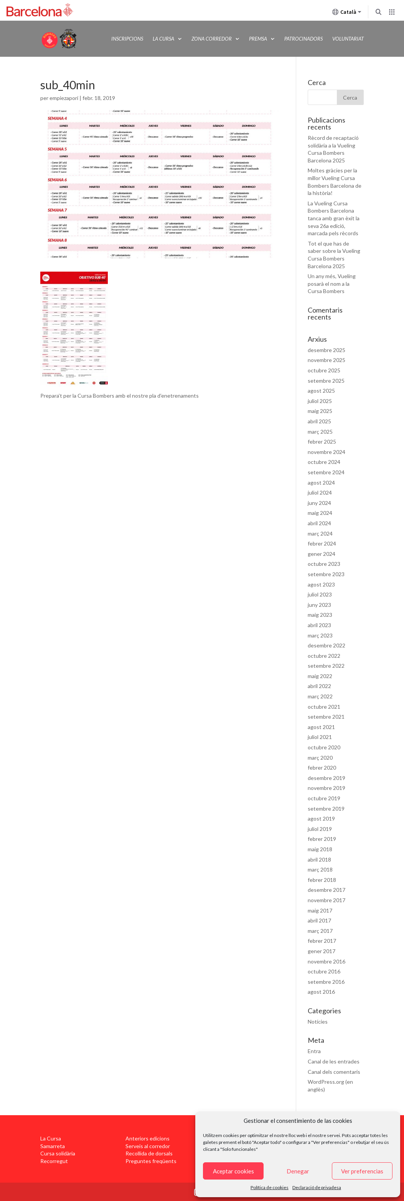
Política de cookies (270, 1187)
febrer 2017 (322, 940)
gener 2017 (321, 951)
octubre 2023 (324, 563)
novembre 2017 (326, 900)
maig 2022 (320, 676)
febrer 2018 (322, 880)
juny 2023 (319, 604)
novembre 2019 (326, 788)
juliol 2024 (320, 492)
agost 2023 (321, 584)
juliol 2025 (320, 401)
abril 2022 (319, 686)
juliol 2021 (320, 737)
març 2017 (320, 930)
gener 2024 (321, 554)
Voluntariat (348, 39)
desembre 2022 (326, 645)
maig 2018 (320, 849)
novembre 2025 (326, 360)
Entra (314, 1051)
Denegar (298, 1171)
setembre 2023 (326, 574)
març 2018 (320, 869)
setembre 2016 (326, 981)
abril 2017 (319, 920)
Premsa (258, 39)
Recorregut (54, 1161)
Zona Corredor (211, 39)
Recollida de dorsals (149, 1153)
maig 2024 (320, 513)
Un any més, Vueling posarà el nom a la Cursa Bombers (332, 283)
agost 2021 (321, 727)
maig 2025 (320, 411)
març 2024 (320, 533)
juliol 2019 (320, 829)
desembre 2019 (326, 778)
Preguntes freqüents (150, 1161)
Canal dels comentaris (334, 1071)
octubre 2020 (324, 747)
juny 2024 (319, 503)
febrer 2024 (322, 543)
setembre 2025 (326, 380)
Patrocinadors (303, 39)
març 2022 (320, 696)
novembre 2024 (326, 452)
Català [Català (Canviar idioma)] (347, 13)
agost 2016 (321, 991)
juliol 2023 (320, 594)
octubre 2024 (324, 462)
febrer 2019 (322, 839)
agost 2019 (321, 818)
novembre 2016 (326, 961)
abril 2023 (319, 625)
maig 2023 (320, 614)
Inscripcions (127, 39)
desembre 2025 (326, 350)
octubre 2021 (324, 706)
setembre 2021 (326, 716)
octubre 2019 (324, 798)
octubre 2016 (324, 971)
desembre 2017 (326, 889)
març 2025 (320, 431)
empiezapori (63, 98)
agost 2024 (321, 482)
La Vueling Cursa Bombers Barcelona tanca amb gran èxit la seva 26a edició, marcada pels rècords (333, 218)
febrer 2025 (322, 441)
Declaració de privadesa (316, 1187)
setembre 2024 (326, 472)
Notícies (318, 1021)
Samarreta (52, 1146)
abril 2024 (319, 523)
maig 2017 (320, 910)
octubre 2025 (324, 370)
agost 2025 (321, 390)
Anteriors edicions (147, 1138)
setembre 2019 (326, 808)
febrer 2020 (322, 767)
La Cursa (163, 39)
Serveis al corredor (147, 1146)
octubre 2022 (324, 655)
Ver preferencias (362, 1171)
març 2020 (320, 757)
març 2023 (320, 635)
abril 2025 (319, 421)
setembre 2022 (326, 665)
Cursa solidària (57, 1153)
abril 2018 (319, 859)
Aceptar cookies (233, 1171)
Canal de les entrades (333, 1061)
